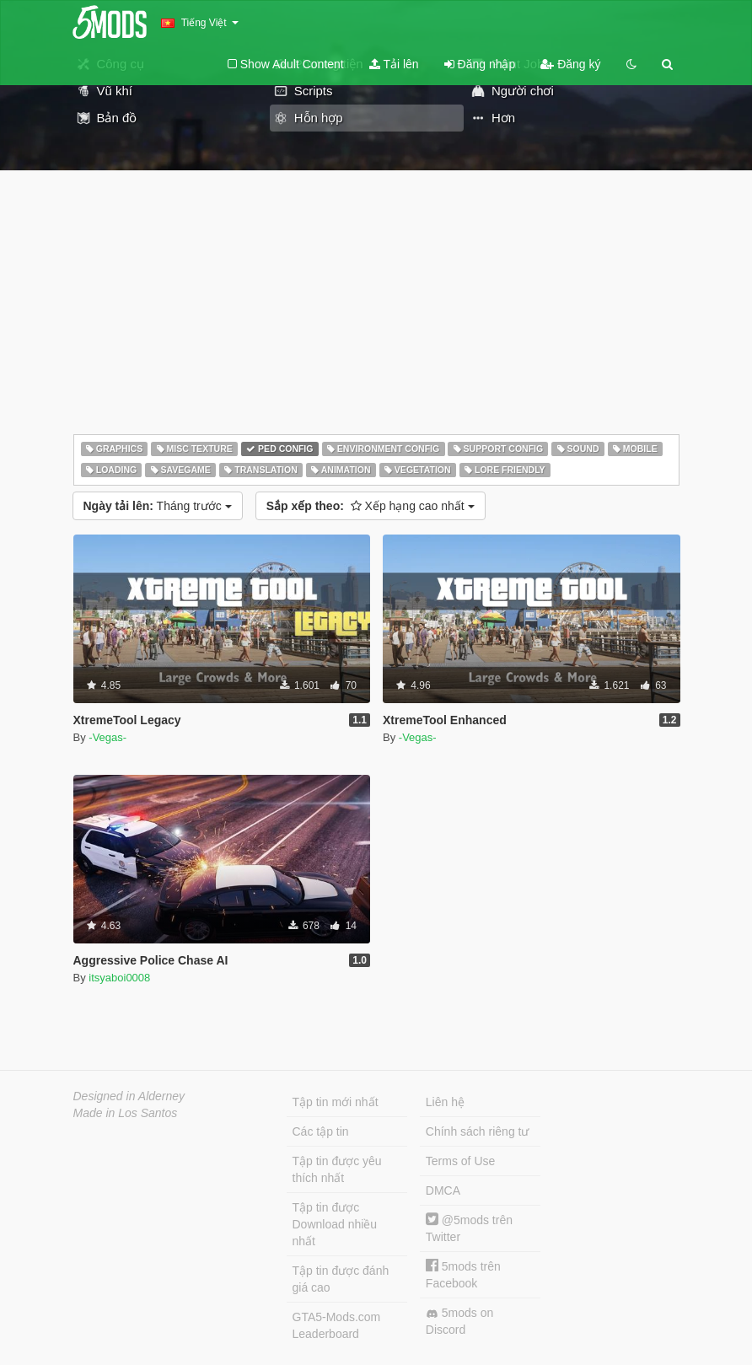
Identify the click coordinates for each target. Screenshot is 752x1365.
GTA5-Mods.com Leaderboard (337, 1325)
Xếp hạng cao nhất (370, 506)
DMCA (443, 1190)
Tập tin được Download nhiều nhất (335, 1224)
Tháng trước (157, 506)
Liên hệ (445, 1102)
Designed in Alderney (129, 1096)
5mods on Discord (459, 1321)
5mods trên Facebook (463, 1274)
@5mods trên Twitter (469, 1228)
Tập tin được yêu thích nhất (337, 1169)
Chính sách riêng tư (477, 1131)
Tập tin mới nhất (336, 1102)
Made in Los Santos (125, 1113)
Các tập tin (321, 1131)
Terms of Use (460, 1161)
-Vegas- (107, 737)
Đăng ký (570, 64)
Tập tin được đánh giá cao (341, 1279)
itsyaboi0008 (119, 977)
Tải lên (394, 64)
